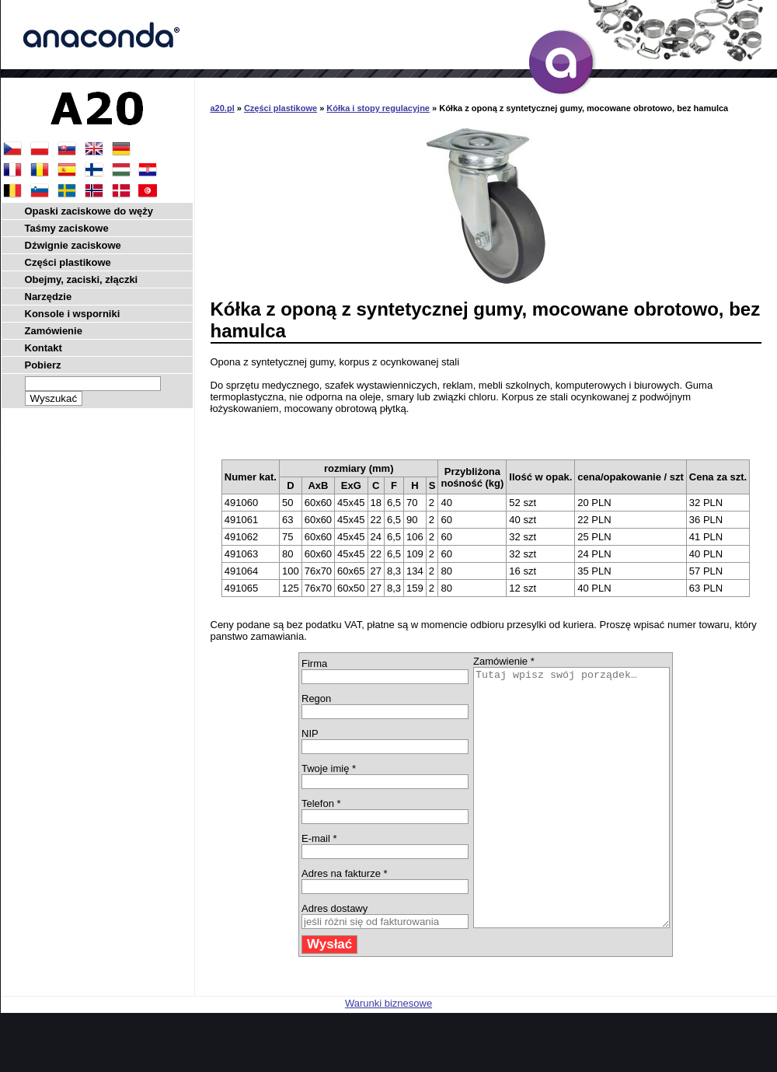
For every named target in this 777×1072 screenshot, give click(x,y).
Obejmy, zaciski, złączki (81, 279)
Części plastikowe (280, 108)
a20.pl (223, 108)
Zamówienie (53, 331)
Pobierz (43, 365)
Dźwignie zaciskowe (73, 245)
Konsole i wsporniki (72, 314)
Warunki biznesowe (388, 1054)
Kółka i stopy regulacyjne (378, 108)
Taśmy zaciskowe (67, 228)
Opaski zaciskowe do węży (89, 211)
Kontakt (43, 348)
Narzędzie (48, 296)
